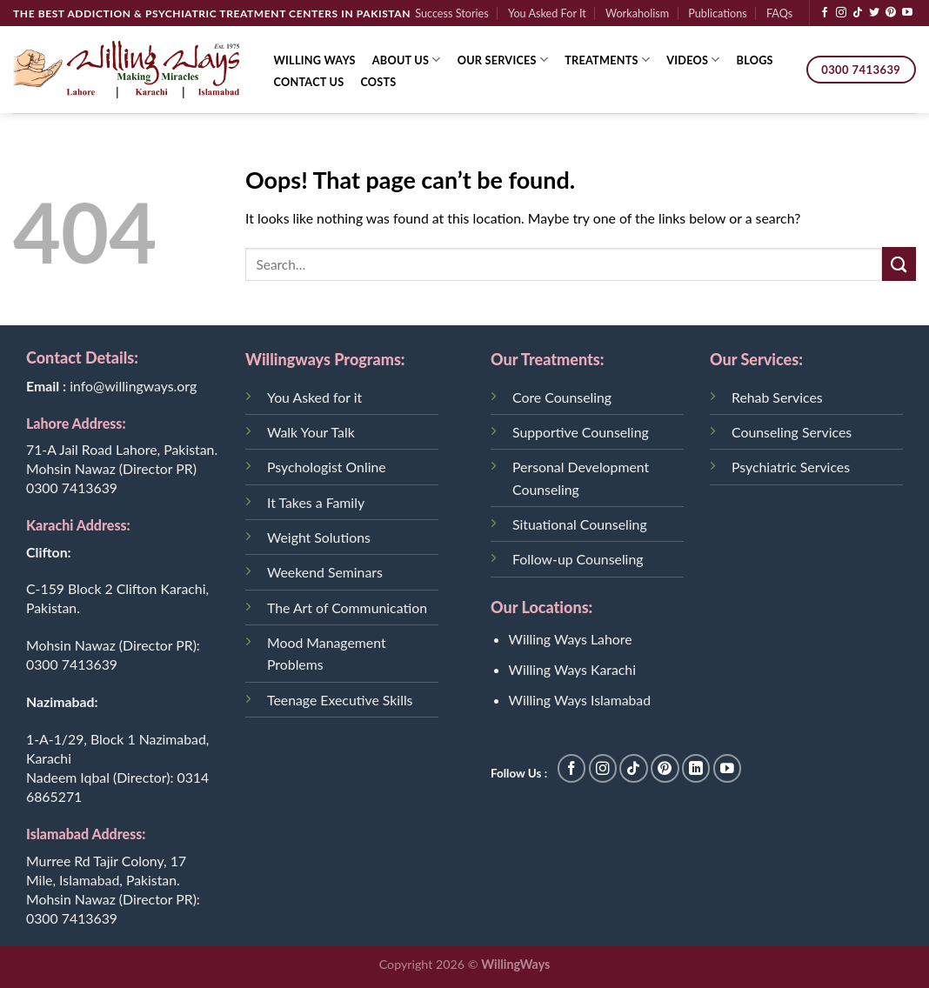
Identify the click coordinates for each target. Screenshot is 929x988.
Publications (717, 13)
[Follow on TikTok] (857, 13)
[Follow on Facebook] (824, 13)
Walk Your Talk (311, 432)
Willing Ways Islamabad (580, 699)
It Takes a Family (315, 502)
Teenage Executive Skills (339, 699)
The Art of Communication (347, 607)
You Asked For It (547, 13)
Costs (378, 82)
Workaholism (637, 13)
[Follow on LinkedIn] (696, 768)
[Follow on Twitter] (874, 13)
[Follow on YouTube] (907, 13)
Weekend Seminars (325, 572)
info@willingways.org (133, 385)
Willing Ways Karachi (572, 669)
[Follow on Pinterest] (891, 13)
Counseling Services (792, 432)
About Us (406, 59)
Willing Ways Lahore (570, 639)
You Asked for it (314, 397)
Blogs (755, 60)
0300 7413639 (71, 487)
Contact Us (309, 82)
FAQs (779, 13)
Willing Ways (315, 60)
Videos (692, 59)
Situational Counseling (579, 524)
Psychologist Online (326, 466)
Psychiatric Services (791, 466)
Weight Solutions (319, 537)
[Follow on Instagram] (841, 13)
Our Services (503, 59)
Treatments (607, 59)
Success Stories (452, 13)
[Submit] (899, 264)
